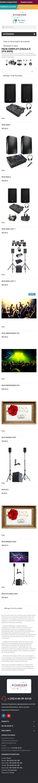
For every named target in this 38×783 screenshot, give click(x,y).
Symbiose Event (26, 7)
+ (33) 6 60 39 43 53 (19, 698)
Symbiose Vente (26, 2)
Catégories (8, 34)
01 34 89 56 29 (17, 748)
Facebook (3, 715)
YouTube (9, 715)
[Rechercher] (19, 27)
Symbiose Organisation (8, 2)
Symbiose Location (8, 7)
